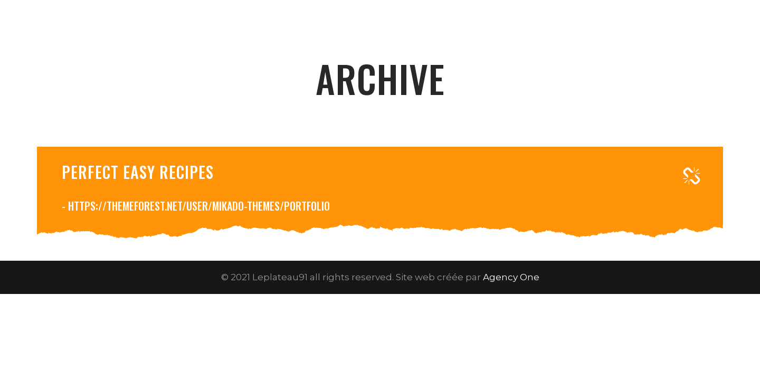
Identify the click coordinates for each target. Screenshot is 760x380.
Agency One (511, 277)
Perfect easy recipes (138, 172)
